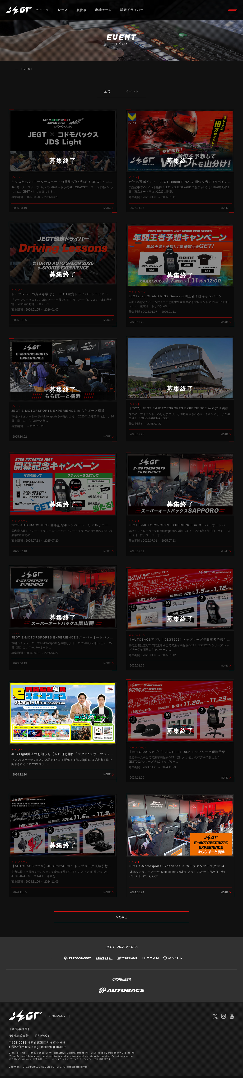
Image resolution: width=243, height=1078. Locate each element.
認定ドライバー (133, 10)
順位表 (82, 10)
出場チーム (103, 10)
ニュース (42, 10)
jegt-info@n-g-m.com (50, 1048)
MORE (121, 919)
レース (63, 10)
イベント (133, 91)
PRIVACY (42, 1038)
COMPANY (57, 1018)
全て (106, 91)
